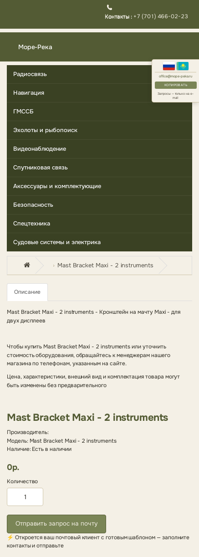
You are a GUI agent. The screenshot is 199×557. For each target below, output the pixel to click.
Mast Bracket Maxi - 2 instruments (105, 265)
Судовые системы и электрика (57, 242)
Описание (27, 292)
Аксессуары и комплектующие (57, 186)
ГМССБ (23, 111)
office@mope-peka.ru (176, 76)
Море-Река (35, 47)
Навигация (28, 93)
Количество (22, 481)
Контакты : (119, 16)
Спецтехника (31, 223)
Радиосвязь (30, 74)
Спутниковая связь (40, 167)
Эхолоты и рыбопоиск (45, 130)
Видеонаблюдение (39, 149)
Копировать (175, 85)
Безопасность (33, 205)
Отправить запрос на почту (56, 523)
